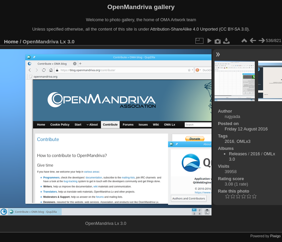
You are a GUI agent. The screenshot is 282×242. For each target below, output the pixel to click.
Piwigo (275, 236)
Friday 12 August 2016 (246, 128)
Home (11, 41)
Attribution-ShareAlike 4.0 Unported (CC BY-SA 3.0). (200, 29)
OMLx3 (243, 141)
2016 (229, 141)
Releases (238, 153)
